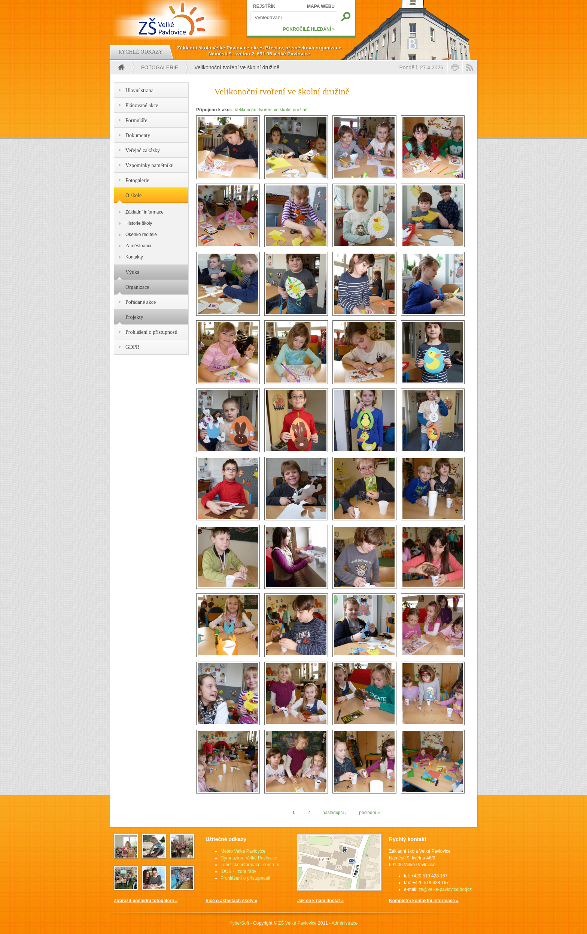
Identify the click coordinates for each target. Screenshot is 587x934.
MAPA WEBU (321, 6)
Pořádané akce (140, 302)
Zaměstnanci (138, 245)
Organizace (137, 287)
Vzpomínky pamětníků (149, 165)
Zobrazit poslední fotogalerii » (146, 900)
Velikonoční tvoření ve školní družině (271, 109)
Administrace (345, 923)
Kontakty (134, 257)
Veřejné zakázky (142, 150)
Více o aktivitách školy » (231, 900)
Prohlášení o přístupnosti (151, 332)
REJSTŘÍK (264, 6)
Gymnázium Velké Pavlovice (248, 858)
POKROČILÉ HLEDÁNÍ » (309, 29)
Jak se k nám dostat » (320, 900)
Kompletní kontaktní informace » (424, 900)
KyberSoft (239, 923)
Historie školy (138, 223)
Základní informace (144, 212)
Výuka (132, 272)
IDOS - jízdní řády (238, 871)
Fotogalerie (159, 67)
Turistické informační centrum (249, 864)
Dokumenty (137, 135)
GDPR (132, 347)
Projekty (134, 317)
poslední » (369, 812)
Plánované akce (141, 105)
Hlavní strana (139, 90)
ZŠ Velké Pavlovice (297, 923)
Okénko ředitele (141, 234)
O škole (133, 195)
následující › (334, 812)
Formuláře (136, 120)
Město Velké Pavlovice (242, 851)
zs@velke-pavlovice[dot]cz (445, 889)
